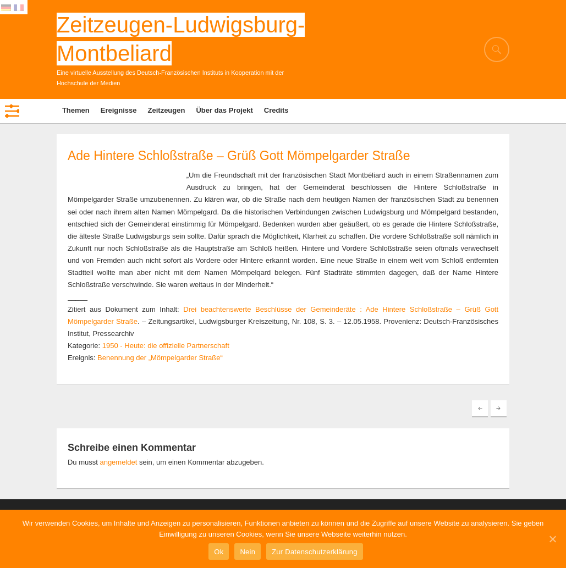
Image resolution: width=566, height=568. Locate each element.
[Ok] (552, 538)
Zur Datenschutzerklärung (315, 552)
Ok (218, 552)
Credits (276, 110)
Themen (76, 110)
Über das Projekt (224, 110)
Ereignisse (119, 110)
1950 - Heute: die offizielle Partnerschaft (165, 345)
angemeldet (118, 462)
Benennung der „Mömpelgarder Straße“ (160, 358)
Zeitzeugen (166, 110)
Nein (247, 552)
